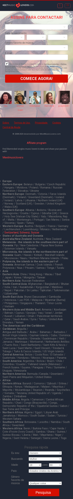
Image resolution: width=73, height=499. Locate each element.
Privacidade (41, 122)
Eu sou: (9, 22)
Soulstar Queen (20, 108)
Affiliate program (36, 143)
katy (6, 106)
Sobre (6, 122)
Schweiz (25, 232)
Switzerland (11, 232)
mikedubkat (35, 106)
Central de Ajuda (11, 127)
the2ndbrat (49, 106)
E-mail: (8, 53)
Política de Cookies (25, 66)
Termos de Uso (22, 122)
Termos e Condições (51, 64)
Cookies (56, 122)
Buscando (17, 458)
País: (14, 470)
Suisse (35, 232)
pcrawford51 (64, 106)
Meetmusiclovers (13, 157)
